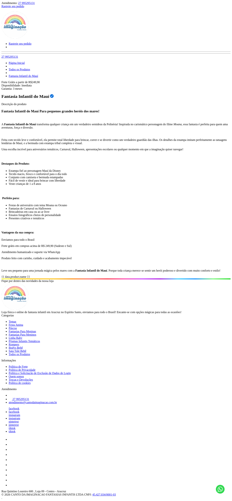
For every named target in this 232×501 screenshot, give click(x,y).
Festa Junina (16, 324)
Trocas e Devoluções (21, 379)
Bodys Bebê (16, 347)
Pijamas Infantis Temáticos (24, 341)
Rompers (14, 344)
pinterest (14, 421)
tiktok (12, 428)
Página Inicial (17, 62)
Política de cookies (20, 382)
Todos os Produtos (19, 69)
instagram (14, 415)
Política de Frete (18, 366)
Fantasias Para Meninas (22, 331)
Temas (12, 321)
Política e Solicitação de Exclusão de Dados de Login (40, 373)
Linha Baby (15, 337)
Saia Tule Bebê (17, 351)
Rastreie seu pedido (12, 6)
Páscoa (13, 328)
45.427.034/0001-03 (104, 494)
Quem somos (16, 376)
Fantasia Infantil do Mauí (23, 76)
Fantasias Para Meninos (22, 334)
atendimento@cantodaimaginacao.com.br (33, 402)
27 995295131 (26, 3)
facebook (14, 408)
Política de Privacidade (22, 369)
